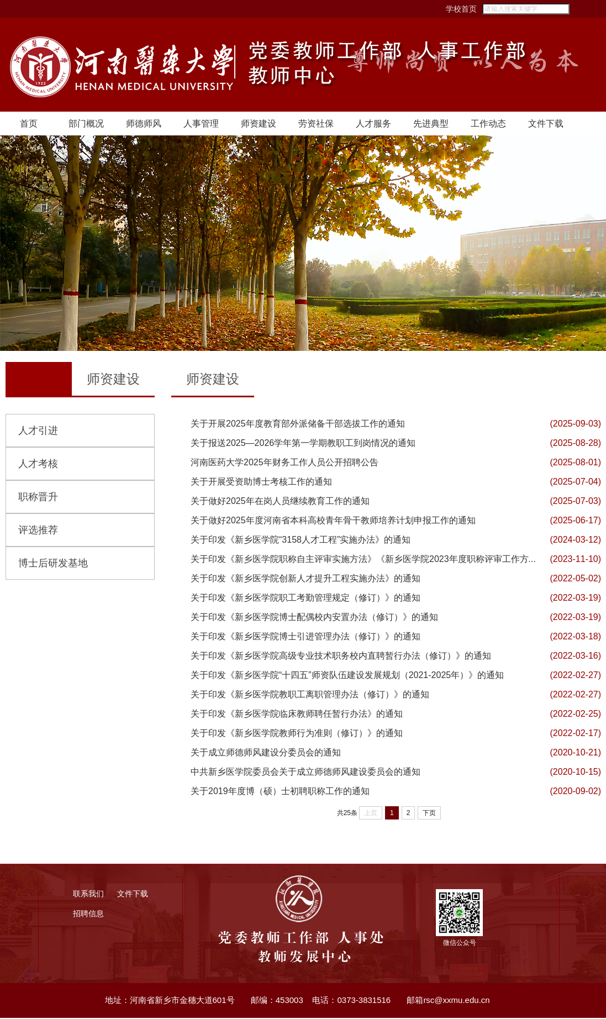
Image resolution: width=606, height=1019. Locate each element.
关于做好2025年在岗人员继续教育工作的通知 (280, 502)
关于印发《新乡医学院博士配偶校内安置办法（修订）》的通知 (314, 618)
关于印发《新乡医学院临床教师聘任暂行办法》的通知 (297, 714)
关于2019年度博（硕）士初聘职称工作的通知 (280, 792)
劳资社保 (316, 124)
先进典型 (431, 124)
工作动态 (488, 124)
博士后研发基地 (53, 564)
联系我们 (88, 894)
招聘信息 (88, 914)
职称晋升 (38, 497)
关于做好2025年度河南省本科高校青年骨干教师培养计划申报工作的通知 (333, 521)
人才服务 (373, 124)
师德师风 (143, 124)
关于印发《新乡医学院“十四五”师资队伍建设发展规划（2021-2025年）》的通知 (347, 676)
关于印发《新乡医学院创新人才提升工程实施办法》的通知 (305, 579)
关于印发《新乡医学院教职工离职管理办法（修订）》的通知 (310, 695)
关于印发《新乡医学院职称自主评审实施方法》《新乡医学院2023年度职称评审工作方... (363, 560)
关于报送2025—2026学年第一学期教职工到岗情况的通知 (303, 444)
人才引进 (38, 431)
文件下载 (545, 124)
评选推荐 (38, 531)
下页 (429, 814)
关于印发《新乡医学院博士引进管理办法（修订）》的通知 (305, 637)
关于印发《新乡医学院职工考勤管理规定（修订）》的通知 (305, 598)
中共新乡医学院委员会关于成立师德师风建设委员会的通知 (305, 773)
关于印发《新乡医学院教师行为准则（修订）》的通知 (297, 734)
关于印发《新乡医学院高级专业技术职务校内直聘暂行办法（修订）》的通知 (341, 656)
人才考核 (38, 464)
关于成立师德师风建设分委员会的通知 (266, 753)
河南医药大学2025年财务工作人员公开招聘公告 (284, 463)
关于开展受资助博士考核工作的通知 (261, 482)
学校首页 (435, 8)
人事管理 (201, 124)
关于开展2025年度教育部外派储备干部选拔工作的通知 (298, 424)
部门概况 (86, 124)
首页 (29, 124)
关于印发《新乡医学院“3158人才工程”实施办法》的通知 (300, 540)
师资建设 (258, 124)
